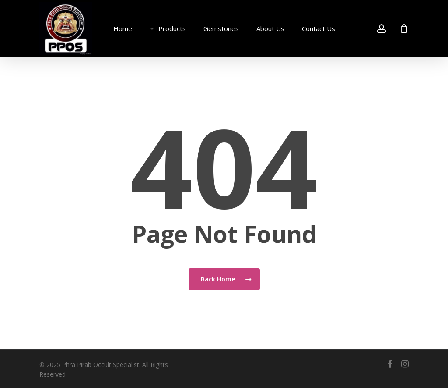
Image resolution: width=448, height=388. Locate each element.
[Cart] (404, 28)
